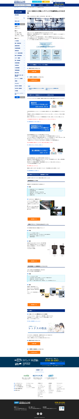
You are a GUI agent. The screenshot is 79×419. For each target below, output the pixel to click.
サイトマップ (59, 385)
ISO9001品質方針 (51, 390)
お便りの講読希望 (40, 396)
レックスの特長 (40, 385)
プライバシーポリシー (60, 386)
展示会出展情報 (28, 385)
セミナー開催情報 (28, 386)
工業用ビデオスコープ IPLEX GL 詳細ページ (35, 144)
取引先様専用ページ (60, 391)
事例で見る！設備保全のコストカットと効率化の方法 (36, 89)
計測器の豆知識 (40, 394)
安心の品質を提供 (18, 385)
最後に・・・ (48, 89)
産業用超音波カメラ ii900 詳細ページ (34, 121)
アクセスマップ (51, 391)
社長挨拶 (50, 387)
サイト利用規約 (59, 387)
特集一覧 (26, 7)
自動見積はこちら (34, 219)
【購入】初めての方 (41, 387)
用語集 (39, 395)
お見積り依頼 (34, 71)
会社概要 (50, 385)
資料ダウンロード (57, 1)
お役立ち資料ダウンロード (42, 392)
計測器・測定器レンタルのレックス (19, 7)
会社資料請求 (50, 392)
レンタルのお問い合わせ (37, 1)
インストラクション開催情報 (30, 387)
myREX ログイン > (61, 7)
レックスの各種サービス (41, 391)
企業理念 (50, 386)
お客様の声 (39, 388)
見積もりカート (46, 1)
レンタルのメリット (18, 383)
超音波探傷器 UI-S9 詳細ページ (33, 170)
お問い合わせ (52, 363)
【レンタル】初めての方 (41, 386)
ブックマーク (62, 1)
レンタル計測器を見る (19, 386)
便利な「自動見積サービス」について (34, 321)
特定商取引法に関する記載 (61, 388)
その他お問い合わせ (34, 80)
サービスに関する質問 (41, 390)
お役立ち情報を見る (18, 388)
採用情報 (50, 388)
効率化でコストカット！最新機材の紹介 (52, 88)
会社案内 (52, 1)
